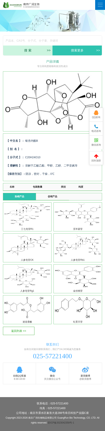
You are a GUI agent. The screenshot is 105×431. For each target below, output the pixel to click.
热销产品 (19, 196)
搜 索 (37, 50)
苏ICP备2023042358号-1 (61, 422)
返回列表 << (18, 330)
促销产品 (52, 196)
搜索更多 (85, 50)
